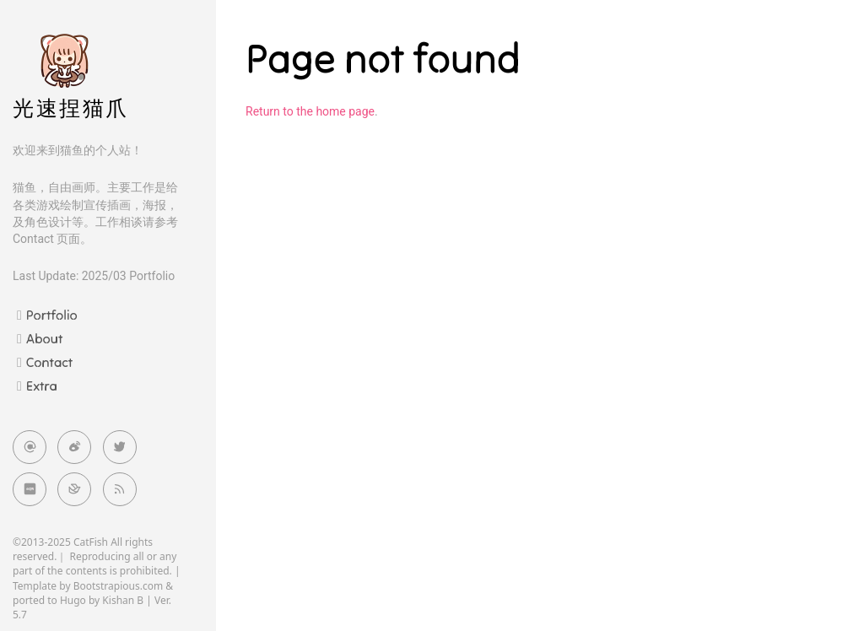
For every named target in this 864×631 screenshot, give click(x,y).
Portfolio (52, 314)
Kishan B (122, 600)
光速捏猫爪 (71, 108)
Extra (41, 385)
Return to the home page (310, 111)
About (44, 338)
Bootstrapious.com (118, 586)
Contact (49, 361)
